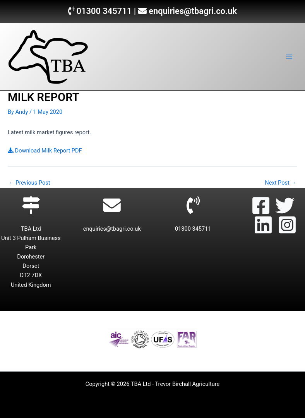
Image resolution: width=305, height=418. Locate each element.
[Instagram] (287, 225)
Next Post (280, 183)
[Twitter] (285, 205)
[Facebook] (261, 205)
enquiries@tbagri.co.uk (193, 11)
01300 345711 (104, 11)
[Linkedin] (263, 225)
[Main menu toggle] (289, 57)
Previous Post (29, 183)
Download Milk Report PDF (45, 150)
